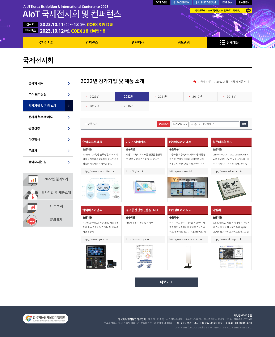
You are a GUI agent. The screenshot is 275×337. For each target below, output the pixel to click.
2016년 (128, 106)
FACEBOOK (181, 3)
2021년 (163, 96)
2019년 (197, 96)
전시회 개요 (36, 83)
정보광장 (184, 42)
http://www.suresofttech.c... (100, 171)
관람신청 (34, 128)
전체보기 (164, 124)
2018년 (231, 96)
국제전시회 (45, 42)
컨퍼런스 (92, 42)
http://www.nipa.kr (137, 239)
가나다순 (93, 123)
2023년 (94, 96)
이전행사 (34, 139)
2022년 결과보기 (56, 179)
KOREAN (227, 2)
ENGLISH (244, 2)
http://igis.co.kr (135, 171)
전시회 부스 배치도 (40, 117)
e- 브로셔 (56, 206)
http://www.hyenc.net (96, 239)
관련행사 (138, 42)
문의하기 (56, 219)
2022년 (128, 96)
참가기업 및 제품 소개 (42, 105)
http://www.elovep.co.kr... (229, 239)
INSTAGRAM (206, 3)
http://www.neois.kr (181, 171)
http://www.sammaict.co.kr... (187, 239)
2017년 (94, 106)
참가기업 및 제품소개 (56, 192)
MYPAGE (161, 2)
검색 (243, 124)
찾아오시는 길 (37, 162)
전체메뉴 (229, 42)
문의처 (32, 150)
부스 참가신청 (37, 94)
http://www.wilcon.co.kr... (229, 171)
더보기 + (166, 282)
